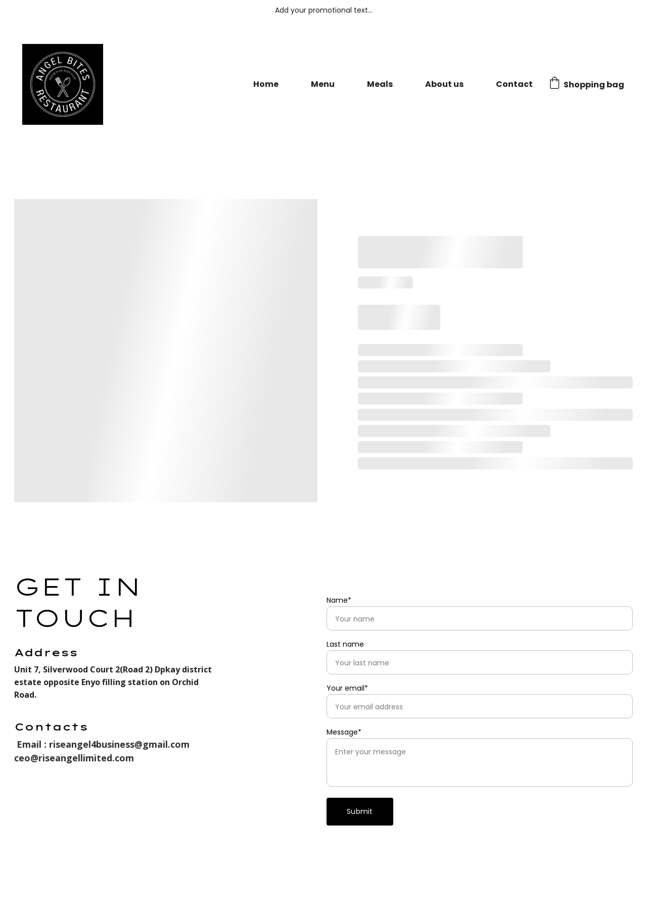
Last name (345, 644)
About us (444, 84)
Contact (514, 84)
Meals (380, 84)
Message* (344, 732)
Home (266, 84)
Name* (339, 600)
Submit (360, 811)
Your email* (347, 688)
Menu (323, 84)
